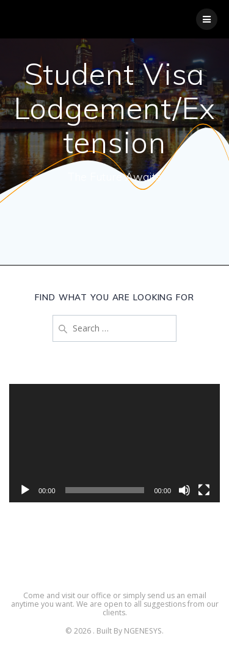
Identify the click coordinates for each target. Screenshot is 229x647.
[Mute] (184, 490)
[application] (114, 443)
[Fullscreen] (204, 490)
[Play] (25, 490)
